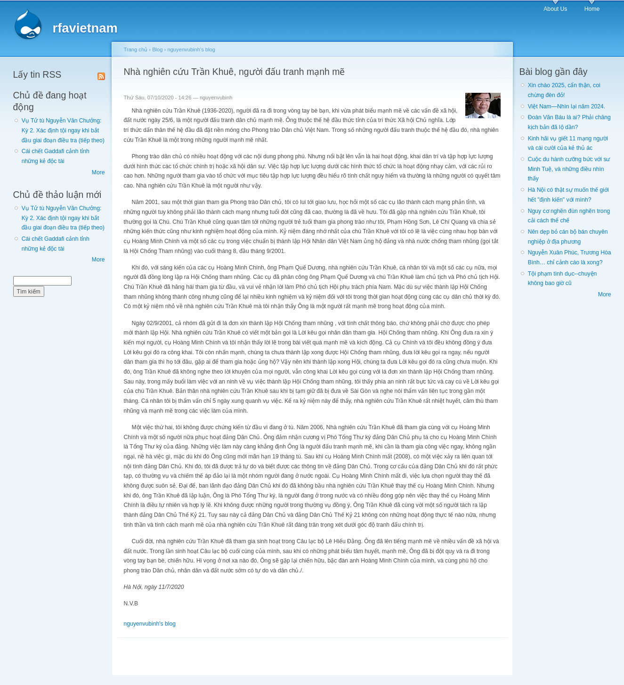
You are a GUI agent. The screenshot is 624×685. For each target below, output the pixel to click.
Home (592, 9)
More (98, 172)
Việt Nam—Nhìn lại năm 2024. (566, 106)
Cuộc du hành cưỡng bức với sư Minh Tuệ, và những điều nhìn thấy (569, 169)
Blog (157, 49)
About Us (555, 9)
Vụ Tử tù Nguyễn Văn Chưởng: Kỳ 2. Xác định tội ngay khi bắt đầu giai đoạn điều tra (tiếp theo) (63, 130)
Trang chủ (136, 49)
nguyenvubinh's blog (191, 49)
